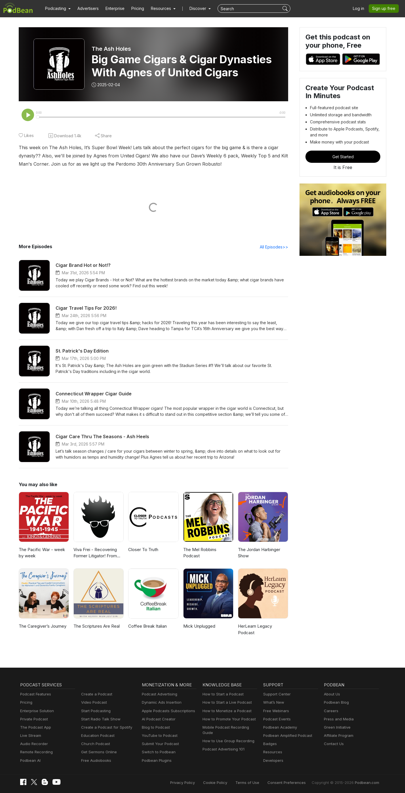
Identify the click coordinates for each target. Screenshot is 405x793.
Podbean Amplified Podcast (287, 735)
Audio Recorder (34, 743)
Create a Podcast (96, 694)
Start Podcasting (95, 710)
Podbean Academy (280, 727)
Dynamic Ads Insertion (162, 702)
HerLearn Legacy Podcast (255, 629)
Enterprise (115, 8)
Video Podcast (94, 702)
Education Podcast (97, 735)
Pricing (138, 8)
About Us (332, 694)
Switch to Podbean (158, 752)
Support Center (276, 694)
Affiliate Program (338, 735)
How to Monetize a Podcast (226, 710)
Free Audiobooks (96, 760)
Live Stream (30, 735)
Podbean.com (367, 782)
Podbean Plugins (157, 760)
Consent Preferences (288, 782)
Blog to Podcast (156, 727)
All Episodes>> (274, 246)
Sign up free (384, 8)
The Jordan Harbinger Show (260, 553)
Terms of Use (250, 782)
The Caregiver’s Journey (43, 626)
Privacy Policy (186, 782)
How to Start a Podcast (222, 694)
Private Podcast (34, 719)
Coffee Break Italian (148, 626)
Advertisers (88, 8)
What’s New (273, 702)
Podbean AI (30, 760)
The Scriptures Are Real (97, 626)
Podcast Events (276, 719)
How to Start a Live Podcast (226, 702)
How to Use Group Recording (228, 741)
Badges (270, 743)
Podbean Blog (336, 702)
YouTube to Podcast (159, 735)
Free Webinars (276, 710)
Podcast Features (35, 694)
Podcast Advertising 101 (223, 749)
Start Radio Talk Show (100, 719)
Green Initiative (337, 727)
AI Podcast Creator (158, 719)
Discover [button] (198, 8)
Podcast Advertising (159, 694)
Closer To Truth (143, 549)
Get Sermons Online (99, 752)
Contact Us (333, 743)
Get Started (342, 156)
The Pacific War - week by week (42, 553)
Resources (272, 752)
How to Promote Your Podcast (229, 719)
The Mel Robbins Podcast (200, 553)
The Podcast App (35, 727)
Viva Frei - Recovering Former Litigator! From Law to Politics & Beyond (98, 553)
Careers (331, 710)
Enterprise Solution (37, 710)
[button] (58, 8)
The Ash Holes (111, 48)
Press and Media (338, 719)
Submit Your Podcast (160, 743)
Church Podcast (95, 743)
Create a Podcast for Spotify (106, 727)
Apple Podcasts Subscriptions (168, 710)
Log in (359, 8)
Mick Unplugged (199, 626)
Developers (273, 760)
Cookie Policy (218, 782)
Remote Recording (36, 752)
